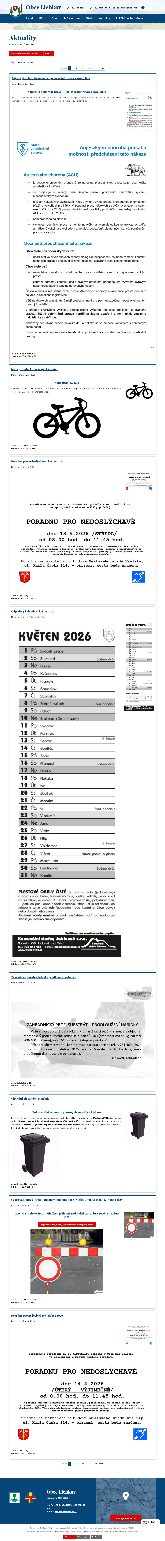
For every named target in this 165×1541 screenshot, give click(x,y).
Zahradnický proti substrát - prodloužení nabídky (43, 977)
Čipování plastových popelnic (30, 1098)
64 (89, 68)
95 (96, 68)
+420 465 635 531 (78, 7)
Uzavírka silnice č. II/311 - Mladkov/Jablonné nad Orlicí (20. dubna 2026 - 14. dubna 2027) (67, 1200)
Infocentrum (72, 18)
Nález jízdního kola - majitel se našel (34, 369)
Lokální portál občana (129, 18)
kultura (21, 62)
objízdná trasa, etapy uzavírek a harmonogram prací (67, 1224)
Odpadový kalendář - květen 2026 (32, 611)
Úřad (42, 18)
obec (32, 62)
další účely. (131, 1528)
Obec (54, 18)
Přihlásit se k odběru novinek (26, 53)
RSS (48, 53)
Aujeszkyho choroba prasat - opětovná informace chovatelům (51, 78)
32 (83, 68)
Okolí (89, 18)
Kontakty (104, 18)
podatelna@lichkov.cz (127, 7)
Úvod (29, 18)
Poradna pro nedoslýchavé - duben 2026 (37, 1315)
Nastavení (96, 1537)
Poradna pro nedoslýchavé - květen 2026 (37, 461)
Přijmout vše (69, 1537)
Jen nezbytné (83, 1537)
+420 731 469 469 (101, 7)
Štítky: (12, 62)
